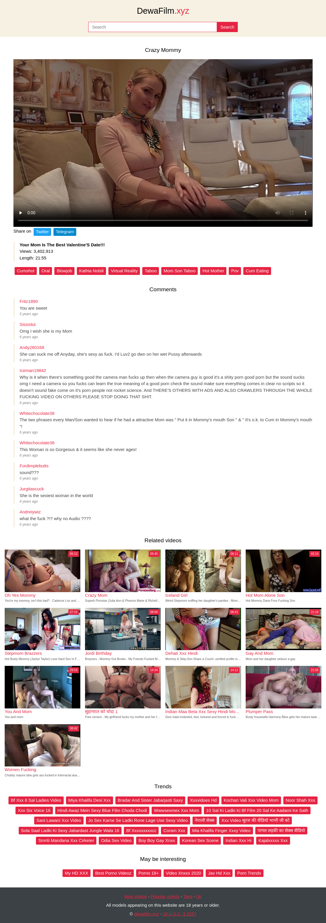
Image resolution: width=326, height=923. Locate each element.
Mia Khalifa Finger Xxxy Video (221, 830)
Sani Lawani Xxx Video (59, 820)
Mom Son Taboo (179, 270)
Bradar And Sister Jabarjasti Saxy (150, 800)
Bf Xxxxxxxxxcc (141, 830)
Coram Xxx (174, 830)
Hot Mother (213, 270)
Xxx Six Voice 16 (34, 810)
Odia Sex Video (116, 840)
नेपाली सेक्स (204, 820)
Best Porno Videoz (113, 873)
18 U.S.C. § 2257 (179, 913)
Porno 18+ (148, 873)
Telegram (65, 231)
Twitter (42, 231)
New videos (135, 896)
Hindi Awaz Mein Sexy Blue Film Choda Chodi (102, 810)
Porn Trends (249, 873)
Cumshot (25, 270)
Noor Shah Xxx (300, 800)
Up (199, 896)
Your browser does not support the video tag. (163, 143)
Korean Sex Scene (200, 840)
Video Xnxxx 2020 (183, 873)
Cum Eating (257, 270)
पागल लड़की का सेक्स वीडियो (281, 830)
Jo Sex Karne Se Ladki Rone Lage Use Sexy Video (138, 820)
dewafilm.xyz (146, 913)
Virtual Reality (124, 270)
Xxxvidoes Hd (203, 800)
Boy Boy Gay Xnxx (156, 840)
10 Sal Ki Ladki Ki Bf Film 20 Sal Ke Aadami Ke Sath (257, 810)
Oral (45, 270)
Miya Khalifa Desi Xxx (89, 800)
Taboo (151, 270)
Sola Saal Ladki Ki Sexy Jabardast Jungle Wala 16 (70, 830)
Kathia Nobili (91, 270)
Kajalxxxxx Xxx (273, 840)
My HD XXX (76, 873)
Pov (235, 270)
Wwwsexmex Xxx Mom (176, 810)
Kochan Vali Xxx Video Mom (251, 800)
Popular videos (165, 896)
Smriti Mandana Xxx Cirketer (66, 840)
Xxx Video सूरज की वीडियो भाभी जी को (255, 820)
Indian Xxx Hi (238, 840)
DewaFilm (163, 10)
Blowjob (64, 270)
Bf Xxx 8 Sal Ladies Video (36, 800)
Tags (188, 896)
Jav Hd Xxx (219, 873)
